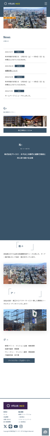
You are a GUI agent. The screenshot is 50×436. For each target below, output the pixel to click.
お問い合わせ (7, 419)
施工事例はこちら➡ (25, 130)
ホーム (5, 414)
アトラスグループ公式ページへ (19, 360)
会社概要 (5, 417)
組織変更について (11, 70)
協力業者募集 (7, 422)
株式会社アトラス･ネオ (16, 431)
